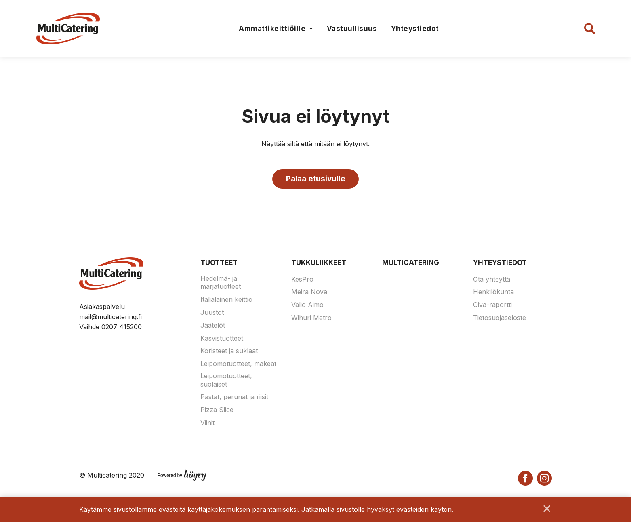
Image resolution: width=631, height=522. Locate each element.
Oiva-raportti (492, 307)
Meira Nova (309, 294)
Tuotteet (219, 265)
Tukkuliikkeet (318, 265)
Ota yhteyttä (491, 281)
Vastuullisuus (352, 29)
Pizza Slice (216, 412)
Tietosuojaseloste (499, 320)
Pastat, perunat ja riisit (234, 399)
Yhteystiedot (415, 29)
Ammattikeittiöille (272, 29)
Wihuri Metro (311, 320)
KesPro (302, 281)
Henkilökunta (493, 294)
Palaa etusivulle (315, 179)
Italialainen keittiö (226, 301)
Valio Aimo (307, 307)
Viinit (207, 425)
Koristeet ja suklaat (229, 353)
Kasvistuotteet (221, 340)
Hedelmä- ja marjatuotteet (220, 284)
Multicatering (410, 265)
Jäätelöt (212, 327)
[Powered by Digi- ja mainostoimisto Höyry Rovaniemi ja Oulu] (182, 475)
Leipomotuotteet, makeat (238, 366)
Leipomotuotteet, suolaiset (226, 382)
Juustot (212, 314)
